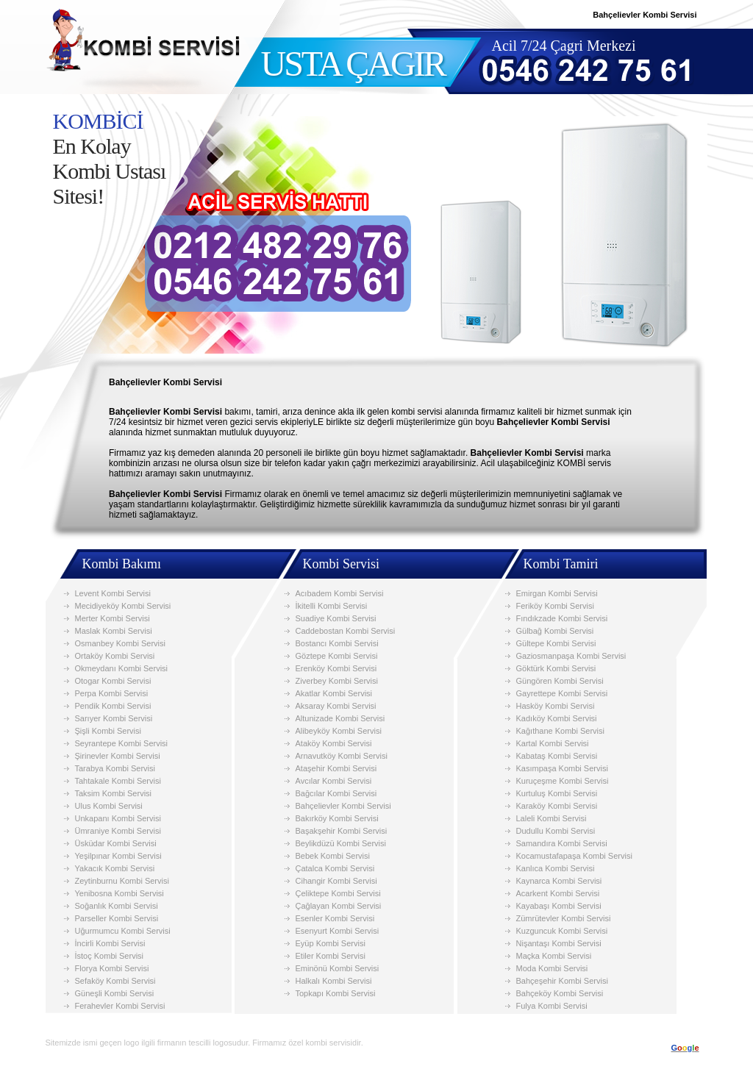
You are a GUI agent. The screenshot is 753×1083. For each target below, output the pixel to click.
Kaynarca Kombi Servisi (559, 880)
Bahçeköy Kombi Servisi (560, 993)
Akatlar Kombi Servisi (334, 693)
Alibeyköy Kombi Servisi (339, 730)
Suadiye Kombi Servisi (336, 618)
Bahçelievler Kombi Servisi (343, 805)
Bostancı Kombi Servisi (337, 643)
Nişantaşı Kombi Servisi (559, 943)
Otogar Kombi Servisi (113, 680)
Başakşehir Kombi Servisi (342, 830)
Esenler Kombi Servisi (335, 918)
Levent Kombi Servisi (113, 593)
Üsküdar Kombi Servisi (116, 843)
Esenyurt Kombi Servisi (337, 930)
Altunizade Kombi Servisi (340, 718)
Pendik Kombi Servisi (113, 705)
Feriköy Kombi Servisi (555, 605)
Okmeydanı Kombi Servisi (121, 668)
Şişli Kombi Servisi (108, 730)
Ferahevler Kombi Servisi (120, 1005)
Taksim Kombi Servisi (113, 793)
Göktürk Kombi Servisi (556, 668)
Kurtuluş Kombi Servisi (557, 793)
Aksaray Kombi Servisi (336, 705)
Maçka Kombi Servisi (554, 955)
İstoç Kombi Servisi (109, 955)
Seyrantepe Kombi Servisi (121, 743)
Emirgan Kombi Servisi (557, 593)
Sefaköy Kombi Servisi (115, 980)
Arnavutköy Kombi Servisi (342, 755)
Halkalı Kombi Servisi (334, 980)
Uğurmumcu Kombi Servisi (123, 930)
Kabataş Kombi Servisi (557, 755)
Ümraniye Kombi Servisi (118, 830)
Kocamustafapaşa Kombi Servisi (574, 855)
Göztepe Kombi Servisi (337, 655)
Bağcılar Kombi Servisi (336, 793)
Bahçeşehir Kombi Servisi (562, 980)
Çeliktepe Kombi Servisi (338, 893)
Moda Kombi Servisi (552, 968)
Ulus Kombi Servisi (109, 805)
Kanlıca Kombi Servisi (555, 868)
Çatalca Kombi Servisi (335, 868)
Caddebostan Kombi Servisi (346, 630)
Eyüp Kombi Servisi (330, 943)
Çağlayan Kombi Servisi (339, 905)
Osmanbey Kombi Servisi (120, 643)
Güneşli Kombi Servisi (114, 993)
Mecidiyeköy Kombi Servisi (123, 605)
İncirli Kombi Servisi (110, 943)
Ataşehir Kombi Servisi (336, 768)
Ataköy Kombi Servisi (334, 743)
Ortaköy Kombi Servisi (115, 655)
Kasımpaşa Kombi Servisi (562, 768)
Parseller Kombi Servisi (117, 918)
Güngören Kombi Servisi (560, 680)
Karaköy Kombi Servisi (557, 805)
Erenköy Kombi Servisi (336, 668)
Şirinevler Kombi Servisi (117, 755)
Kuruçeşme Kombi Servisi (562, 780)
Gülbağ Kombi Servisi (555, 630)
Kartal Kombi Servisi (552, 743)
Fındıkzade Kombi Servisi (562, 618)
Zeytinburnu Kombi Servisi (122, 880)
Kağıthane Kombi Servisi (560, 730)
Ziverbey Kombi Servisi (337, 680)
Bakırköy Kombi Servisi (337, 818)
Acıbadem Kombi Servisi (340, 593)
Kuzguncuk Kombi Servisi (562, 930)
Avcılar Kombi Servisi (334, 780)
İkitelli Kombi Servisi (332, 605)
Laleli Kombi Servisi (551, 818)
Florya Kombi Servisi (112, 968)
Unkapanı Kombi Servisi (118, 818)
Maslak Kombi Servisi (113, 630)
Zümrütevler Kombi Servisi (563, 918)
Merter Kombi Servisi (112, 618)
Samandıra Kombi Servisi (561, 843)
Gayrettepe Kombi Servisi (562, 693)
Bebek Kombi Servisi (333, 855)
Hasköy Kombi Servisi (555, 705)
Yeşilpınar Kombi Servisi (118, 855)
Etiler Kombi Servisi (330, 955)
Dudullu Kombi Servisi (556, 830)
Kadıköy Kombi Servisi (556, 718)
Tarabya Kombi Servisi (115, 768)
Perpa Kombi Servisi (112, 693)
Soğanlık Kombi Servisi (116, 905)
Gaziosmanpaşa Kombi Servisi (571, 655)
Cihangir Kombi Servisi (336, 880)
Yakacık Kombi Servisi (115, 868)
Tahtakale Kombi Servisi (118, 780)
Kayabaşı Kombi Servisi (559, 905)
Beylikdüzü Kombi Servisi (341, 843)
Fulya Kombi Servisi (552, 1005)
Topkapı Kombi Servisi (336, 993)
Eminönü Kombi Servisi (337, 968)
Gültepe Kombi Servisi (556, 643)
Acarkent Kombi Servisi (558, 893)
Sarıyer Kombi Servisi (114, 718)
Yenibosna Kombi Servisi (119, 893)
